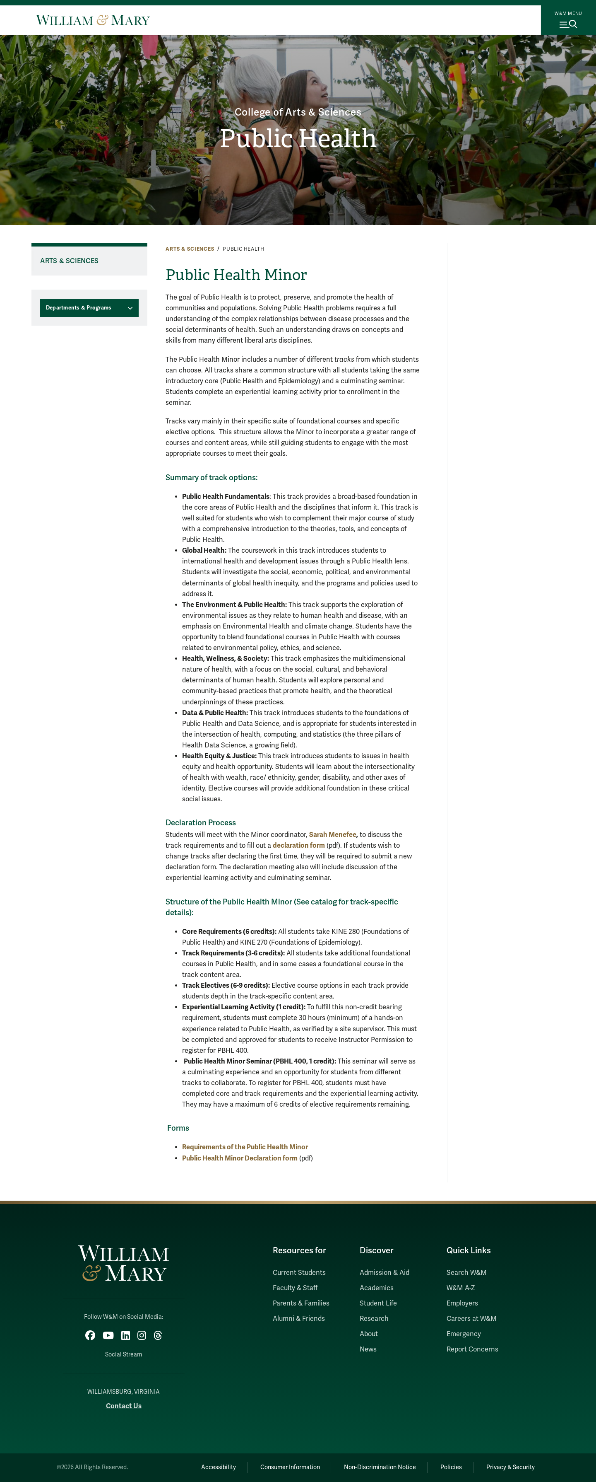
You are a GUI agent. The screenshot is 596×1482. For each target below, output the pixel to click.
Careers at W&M (472, 1319)
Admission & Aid (384, 1273)
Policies (451, 1467)
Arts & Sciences (190, 249)
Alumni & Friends (299, 1319)
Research (374, 1319)
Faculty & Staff (295, 1288)
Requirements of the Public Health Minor (245, 1147)
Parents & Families (301, 1303)
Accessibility (218, 1467)
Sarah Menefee (332, 834)
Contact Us (124, 1406)
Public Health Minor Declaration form (240, 1158)
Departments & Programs (79, 308)
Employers (462, 1303)
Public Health (298, 139)
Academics (377, 1288)
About (369, 1334)
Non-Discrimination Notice (380, 1467)
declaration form (299, 845)
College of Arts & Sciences (298, 112)
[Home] (93, 20)
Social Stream (123, 1354)
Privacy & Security (510, 1467)
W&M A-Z (461, 1288)
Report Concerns (472, 1349)
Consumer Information (290, 1467)
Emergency (464, 1334)
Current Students (299, 1273)
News (368, 1349)
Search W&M (467, 1273)
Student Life (378, 1303)
